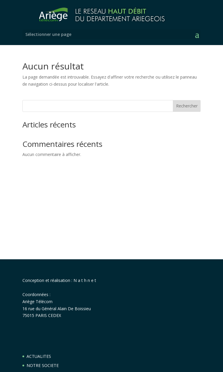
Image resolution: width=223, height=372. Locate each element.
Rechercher (187, 106)
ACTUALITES (39, 356)
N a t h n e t (84, 280)
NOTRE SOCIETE (43, 365)
